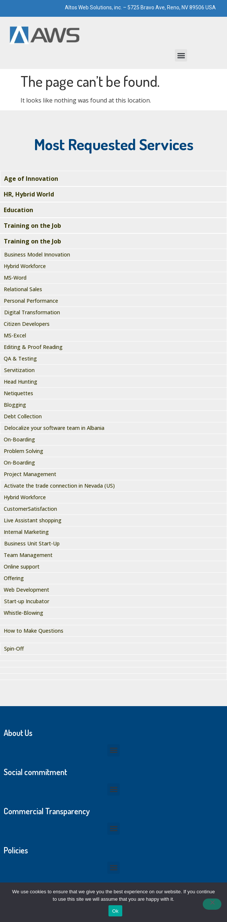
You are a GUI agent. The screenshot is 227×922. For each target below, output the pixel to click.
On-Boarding (19, 439)
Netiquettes (18, 393)
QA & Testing (20, 358)
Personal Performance (31, 300)
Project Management (30, 474)
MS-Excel (15, 335)
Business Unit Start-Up (32, 543)
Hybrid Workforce (25, 266)
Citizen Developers (27, 323)
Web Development (26, 589)
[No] (212, 904)
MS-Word (15, 277)
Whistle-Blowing (23, 612)
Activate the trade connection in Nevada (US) (59, 485)
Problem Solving (23, 450)
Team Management (28, 554)
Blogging (15, 404)
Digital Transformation (32, 312)
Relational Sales (23, 289)
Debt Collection (23, 416)
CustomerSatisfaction (30, 508)
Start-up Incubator (26, 601)
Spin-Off (14, 648)
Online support (22, 566)
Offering (14, 578)
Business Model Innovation (37, 254)
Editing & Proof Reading (33, 346)
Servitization (19, 370)
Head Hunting (20, 381)
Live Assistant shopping (33, 520)
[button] (181, 55)
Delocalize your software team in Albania (54, 427)
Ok (115, 911)
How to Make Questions (33, 630)
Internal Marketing (26, 531)
